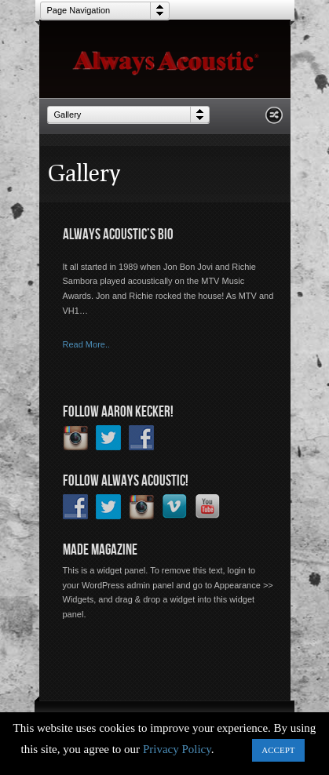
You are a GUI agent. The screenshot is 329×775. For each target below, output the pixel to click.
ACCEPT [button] (277, 750)
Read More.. (87, 344)
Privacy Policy (177, 749)
